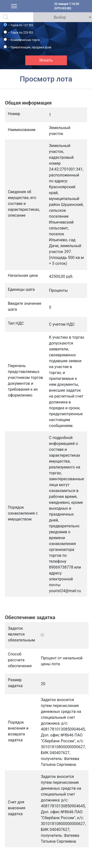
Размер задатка (15, 683)
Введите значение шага (24, 306)
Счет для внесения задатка (16, 808)
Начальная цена (23, 275)
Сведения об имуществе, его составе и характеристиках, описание (24, 203)
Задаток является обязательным (21, 634)
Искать (46, 60)
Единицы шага (21, 289)
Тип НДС (16, 323)
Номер (14, 113)
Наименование (22, 129)
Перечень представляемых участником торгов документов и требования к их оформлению (25, 380)
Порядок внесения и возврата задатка (18, 731)
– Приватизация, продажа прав (29, 47)
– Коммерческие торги (23, 40)
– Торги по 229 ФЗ (20, 32)
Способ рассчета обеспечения (20, 660)
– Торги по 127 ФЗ (20, 25)
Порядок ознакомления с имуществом (23, 513)
